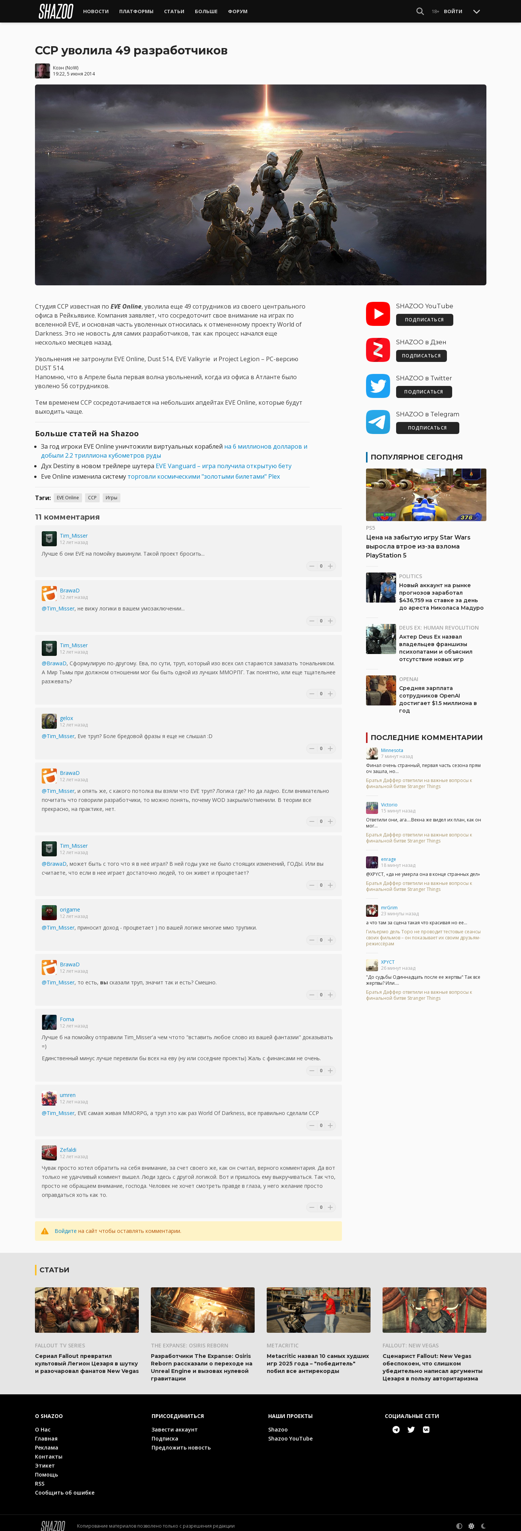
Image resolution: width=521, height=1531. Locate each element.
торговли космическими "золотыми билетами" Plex (204, 470)
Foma (67, 1013)
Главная (46, 1432)
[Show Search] (420, 11)
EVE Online (68, 491)
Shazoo (278, 1423)
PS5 (370, 521)
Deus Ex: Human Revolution (439, 621)
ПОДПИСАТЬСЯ (424, 313)
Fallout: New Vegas (411, 1339)
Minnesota (392, 744)
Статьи (174, 11)
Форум (238, 11)
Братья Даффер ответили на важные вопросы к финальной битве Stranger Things (419, 778)
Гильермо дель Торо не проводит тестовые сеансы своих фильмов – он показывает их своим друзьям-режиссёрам (423, 932)
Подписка (165, 1432)
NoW (72, 61)
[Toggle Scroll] (476, 11)
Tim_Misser (74, 529)
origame (70, 903)
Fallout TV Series (60, 1339)
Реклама (46, 1441)
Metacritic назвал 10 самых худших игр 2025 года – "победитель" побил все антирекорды (318, 1357)
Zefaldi (68, 1143)
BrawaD (70, 584)
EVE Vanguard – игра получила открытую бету (224, 460)
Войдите (66, 1224)
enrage (388, 853)
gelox (66, 712)
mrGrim (389, 901)
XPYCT (388, 956)
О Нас (42, 1423)
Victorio (389, 799)
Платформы (136, 11)
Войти (453, 11)
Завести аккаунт (175, 1423)
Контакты (48, 1450)
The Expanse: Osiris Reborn (189, 1339)
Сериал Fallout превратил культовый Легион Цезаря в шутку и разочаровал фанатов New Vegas (87, 1357)
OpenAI (408, 673)
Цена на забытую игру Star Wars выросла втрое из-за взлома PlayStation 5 (418, 540)
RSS (39, 1477)
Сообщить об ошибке (64, 1486)
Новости (96, 11)
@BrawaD (54, 657)
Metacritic (283, 1339)
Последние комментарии (427, 732)
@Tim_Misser (58, 602)
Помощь (46, 1468)
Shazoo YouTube (290, 1432)
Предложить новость (181, 1441)
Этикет (45, 1459)
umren (68, 1088)
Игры (111, 491)
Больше (206, 11)
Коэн (58, 61)
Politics (410, 570)
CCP (92, 491)
